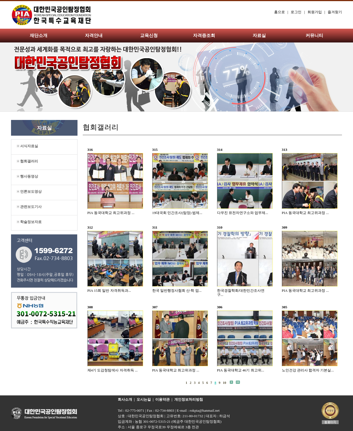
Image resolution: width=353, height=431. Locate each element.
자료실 (259, 35)
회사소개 (125, 399)
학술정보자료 (29, 222)
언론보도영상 (29, 191)
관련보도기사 (29, 207)
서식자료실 (27, 146)
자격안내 (94, 35)
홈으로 (279, 12)
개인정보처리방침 (188, 399)
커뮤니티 (314, 35)
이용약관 (162, 399)
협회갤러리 (27, 161)
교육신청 (149, 35)
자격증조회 (204, 35)
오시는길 (144, 399)
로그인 (296, 12)
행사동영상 (27, 176)
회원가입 (314, 12)
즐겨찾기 (335, 12)
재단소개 (38, 35)
